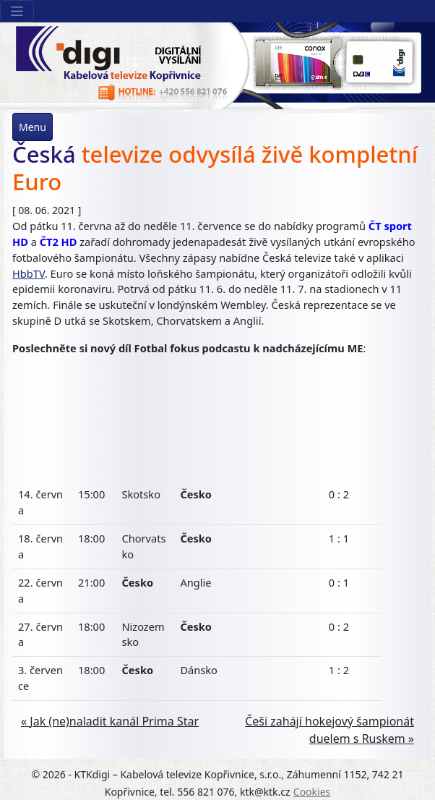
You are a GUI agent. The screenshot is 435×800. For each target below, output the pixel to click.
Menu (32, 127)
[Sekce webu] (17, 11)
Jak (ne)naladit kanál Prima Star (114, 721)
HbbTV (28, 273)
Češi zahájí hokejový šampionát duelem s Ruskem (329, 729)
